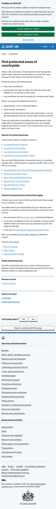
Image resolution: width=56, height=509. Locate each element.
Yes (25, 319)
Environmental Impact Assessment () (31, 230)
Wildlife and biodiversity (11, 302)
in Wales (9, 250)
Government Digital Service (13, 476)
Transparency (7, 448)
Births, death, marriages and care (16, 355)
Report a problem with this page (28, 328)
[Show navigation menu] (44, 46)
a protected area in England (15, 144)
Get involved (7, 456)
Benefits (5, 350)
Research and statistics (12, 439)
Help (4, 466)
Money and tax (8, 401)
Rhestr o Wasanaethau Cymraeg (15, 473)
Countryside (13, 54)
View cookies (28, 40)
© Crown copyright (28, 503)
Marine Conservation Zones (15, 174)
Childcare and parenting (12, 363)
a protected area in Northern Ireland (19, 155)
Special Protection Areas (14, 185)
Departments (7, 427)
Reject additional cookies (28, 34)
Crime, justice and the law (13, 371)
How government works (12, 452)
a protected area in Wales (15, 148)
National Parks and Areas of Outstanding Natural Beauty (28, 170)
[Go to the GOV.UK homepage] (10, 46)
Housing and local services (13, 396)
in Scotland (11, 246)
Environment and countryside (14, 392)
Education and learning (11, 384)
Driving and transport (11, 380)
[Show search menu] (53, 46)
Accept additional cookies (28, 29)
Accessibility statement (35, 466)
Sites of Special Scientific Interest (18, 177)
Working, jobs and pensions (13, 413)
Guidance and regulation (12, 435)
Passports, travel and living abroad (16, 405)
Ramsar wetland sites (13, 188)
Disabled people (9, 375)
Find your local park (9, 283)
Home (4, 54)
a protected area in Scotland (16, 152)
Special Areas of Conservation (16, 181)
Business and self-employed (13, 359)
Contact (5, 469)
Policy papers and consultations (15, 444)
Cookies (19, 466)
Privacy (11, 466)
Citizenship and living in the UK (15, 367)
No (34, 319)
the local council (28, 217)
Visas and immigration (11, 409)
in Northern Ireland (14, 254)
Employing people (9, 388)
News (4, 431)
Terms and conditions (20, 469)
